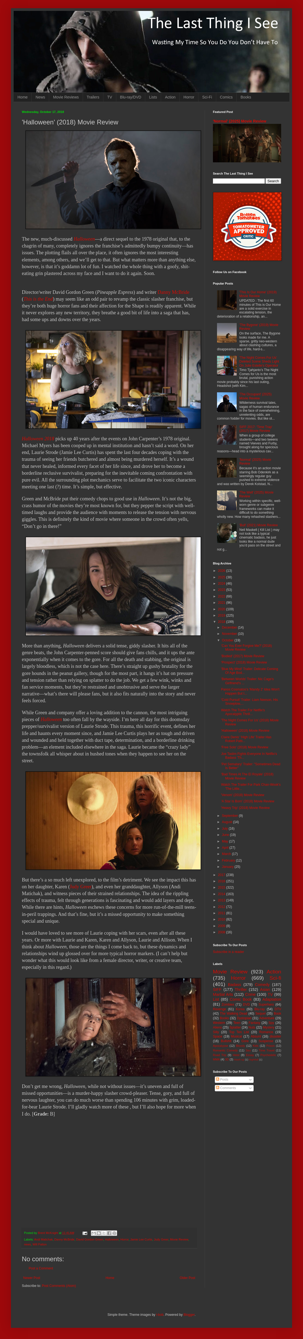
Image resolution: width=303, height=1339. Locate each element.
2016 (222, 881)
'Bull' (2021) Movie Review (258, 525)
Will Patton (39, 1244)
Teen (236, 1023)
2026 (222, 571)
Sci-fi (275, 978)
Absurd (256, 1036)
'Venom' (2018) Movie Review (242, 795)
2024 (222, 583)
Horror (188, 97)
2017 (222, 875)
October (228, 640)
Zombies (228, 1004)
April (225, 848)
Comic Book (241, 999)
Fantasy (254, 1023)
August (227, 822)
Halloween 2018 (38, 438)
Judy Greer (80, 886)
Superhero (266, 1004)
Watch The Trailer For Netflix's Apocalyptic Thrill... (243, 712)
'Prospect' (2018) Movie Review (244, 662)
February (229, 860)
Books (245, 97)
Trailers (93, 97)
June (226, 835)
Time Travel (267, 1050)
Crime (250, 994)
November (230, 634)
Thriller (241, 989)
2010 (222, 919)
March (227, 854)
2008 (222, 932)
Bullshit (226, 1041)
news (27, 1244)
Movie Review (179, 1239)
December (230, 627)
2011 (222, 913)
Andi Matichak (43, 1239)
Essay (250, 1055)
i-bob (160, 1315)
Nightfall (254, 1059)
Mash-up (239, 1059)
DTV (278, 1009)
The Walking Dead (233, 1013)
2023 (222, 590)
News (40, 97)
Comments (226, 1088)
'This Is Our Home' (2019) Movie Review (258, 294)
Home (22, 97)
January (228, 867)
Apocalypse (220, 1045)
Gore (245, 1041)
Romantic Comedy (225, 1050)
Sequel (260, 1013)
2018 (222, 622)
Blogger (189, 1315)
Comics (226, 97)
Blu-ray (259, 1009)
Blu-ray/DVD (130, 97)
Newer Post (31, 1278)
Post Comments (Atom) (59, 1286)
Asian (265, 989)
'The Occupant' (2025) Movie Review (255, 396)
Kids (256, 1045)
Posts (222, 1079)
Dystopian (244, 1018)
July (225, 828)
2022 (222, 596)
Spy (271, 1023)
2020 (222, 609)
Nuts (251, 1027)
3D (227, 1059)
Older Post (187, 1278)
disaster (275, 1036)
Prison (270, 1045)
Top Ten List (239, 1032)
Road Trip (219, 1055)
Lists (153, 97)
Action (170, 97)
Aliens (217, 1027)
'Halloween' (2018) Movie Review (245, 731)
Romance (266, 1032)
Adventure (266, 1018)
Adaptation (271, 999)
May (225, 841)
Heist (236, 1055)
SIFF (217, 989)
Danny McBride (173, 292)
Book (277, 1013)
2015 (222, 887)
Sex (248, 1050)
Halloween (84, 239)
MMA (216, 1059)
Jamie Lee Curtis (141, 1239)
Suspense (266, 1041)
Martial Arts (223, 994)
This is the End (38, 299)
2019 (222, 615)
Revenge (219, 1009)
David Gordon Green (89, 1239)
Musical (236, 1036)
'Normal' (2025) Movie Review (239, 121)
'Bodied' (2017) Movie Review (242, 656)
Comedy (262, 984)
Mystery (268, 1027)
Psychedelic (268, 1055)
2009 (222, 926)
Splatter (235, 1027)
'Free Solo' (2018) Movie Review (244, 747)
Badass (234, 984)
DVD (246, 1004)
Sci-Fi (207, 97)
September (230, 816)
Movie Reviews (66, 97)
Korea (240, 1009)
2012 (222, 907)
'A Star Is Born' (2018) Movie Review (247, 801)
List (216, 999)
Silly (216, 1032)
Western (219, 1023)
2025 (222, 577)
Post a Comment (41, 1268)
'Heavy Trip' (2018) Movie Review (245, 808)
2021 (222, 603)
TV (109, 97)
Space (217, 1036)
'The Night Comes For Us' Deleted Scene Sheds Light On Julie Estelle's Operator (259, 361)
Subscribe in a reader (228, 952)
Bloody (240, 1045)
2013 (222, 900)
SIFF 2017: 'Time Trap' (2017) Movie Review (255, 429)
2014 (222, 894)
